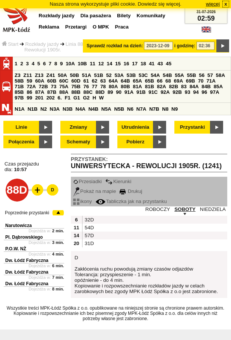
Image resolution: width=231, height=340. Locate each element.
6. (60, 98)
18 (143, 63)
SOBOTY (184, 209)
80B (125, 86)
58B (19, 81)
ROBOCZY (158, 209)
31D (88, 243)
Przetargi (76, 27)
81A (137, 86)
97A (214, 92)
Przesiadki (87, 181)
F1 (67, 98)
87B (51, 92)
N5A (106, 109)
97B (19, 98)
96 (204, 92)
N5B (119, 109)
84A (193, 86)
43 (160, 63)
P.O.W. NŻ (15, 248)
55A (179, 75)
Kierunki (118, 181)
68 (168, 81)
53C (143, 75)
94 (196, 92)
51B (98, 75)
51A (86, 75)
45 (168, 63)
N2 (43, 109)
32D (88, 220)
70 (201, 81)
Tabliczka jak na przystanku (131, 201)
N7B (154, 109)
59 (29, 81)
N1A (20, 109)
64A (113, 81)
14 (109, 63)
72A (31, 86)
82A (161, 86)
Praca (122, 27)
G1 (77, 98)
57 (210, 75)
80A (113, 86)
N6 (130, 109)
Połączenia (21, 141)
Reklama (49, 27)
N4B (93, 109)
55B (191, 75)
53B (131, 75)
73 (53, 86)
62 (95, 81)
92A (165, 92)
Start (10, 44)
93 (187, 92)
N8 (165, 109)
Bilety (123, 15)
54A (155, 75)
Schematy (78, 141)
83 (184, 86)
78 (103, 86)
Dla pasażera (96, 15)
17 (135, 63)
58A (220, 75)
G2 (86, 98)
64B (125, 81)
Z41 (50, 75)
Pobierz (135, 141)
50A (62, 75)
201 (39, 98)
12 (101, 63)
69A (178, 81)
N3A (55, 109)
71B (19, 86)
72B (43, 86)
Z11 (27, 75)
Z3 (18, 75)
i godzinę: (184, 45)
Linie (21, 127)
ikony (82, 201)
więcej (213, 4)
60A (39, 81)
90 (119, 92)
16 (126, 63)
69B (190, 81)
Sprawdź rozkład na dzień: (115, 45)
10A (70, 63)
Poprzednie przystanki (27, 212)
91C (153, 92)
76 (86, 86)
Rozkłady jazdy (42, 44)
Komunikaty (150, 15)
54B (167, 75)
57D (88, 235)
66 (160, 81)
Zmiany (78, 127)
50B (74, 75)
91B (141, 92)
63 (103, 81)
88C (87, 92)
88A (63, 92)
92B (177, 92)
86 (29, 92)
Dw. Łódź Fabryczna (26, 260)
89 (110, 92)
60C (63, 81)
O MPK (101, 27)
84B (206, 86)
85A (218, 86)
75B (75, 86)
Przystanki (192, 127)
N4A (80, 109)
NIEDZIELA (213, 209)
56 (202, 75)
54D (88, 227)
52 (109, 75)
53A (118, 75)
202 (50, 98)
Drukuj (131, 191)
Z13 (39, 75)
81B (149, 86)
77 (95, 86)
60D (75, 81)
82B (173, 86)
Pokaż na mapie (94, 191)
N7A (141, 109)
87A (39, 92)
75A (63, 86)
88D (99, 92)
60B (51, 81)
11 (92, 63)
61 (86, 81)
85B (19, 92)
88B (75, 92)
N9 (174, 109)
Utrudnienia (135, 127)
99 (29, 98)
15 (118, 63)
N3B (68, 109)
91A (129, 92)
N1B (32, 109)
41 (151, 63)
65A (137, 81)
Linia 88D (76, 44)
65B (149, 81)
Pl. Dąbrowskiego (24, 237)
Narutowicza (18, 225)
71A (210, 81)
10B (82, 63)
